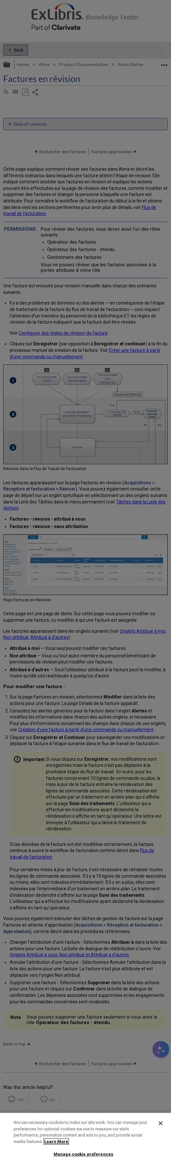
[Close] (161, 1123)
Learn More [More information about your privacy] (56, 1141)
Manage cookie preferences (83, 1154)
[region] (85, 1139)
